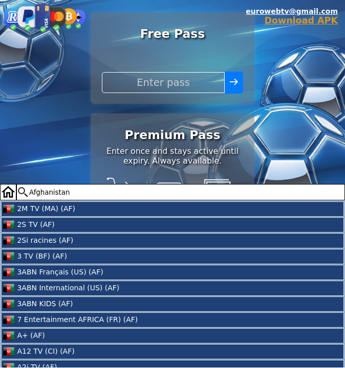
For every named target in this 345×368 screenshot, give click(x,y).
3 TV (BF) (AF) (35, 256)
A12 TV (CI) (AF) (39, 352)
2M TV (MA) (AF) (39, 209)
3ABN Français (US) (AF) (53, 272)
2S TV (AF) (29, 225)
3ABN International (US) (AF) (61, 288)
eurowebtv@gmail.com (292, 11)
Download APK (301, 20)
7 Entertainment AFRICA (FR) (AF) (70, 320)
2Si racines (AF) (38, 241)
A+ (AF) (24, 336)
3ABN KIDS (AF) (38, 304)
